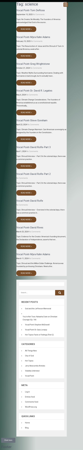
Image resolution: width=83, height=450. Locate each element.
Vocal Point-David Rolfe (29, 200)
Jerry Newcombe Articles (35, 366)
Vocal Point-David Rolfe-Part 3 (33, 147)
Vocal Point (29, 376)
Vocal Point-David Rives (29, 227)
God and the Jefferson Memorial (38, 309)
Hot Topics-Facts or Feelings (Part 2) (39, 335)
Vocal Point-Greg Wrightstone (33, 63)
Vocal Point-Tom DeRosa (30, 10)
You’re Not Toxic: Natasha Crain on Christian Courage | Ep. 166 (40, 318)
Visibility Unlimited (32, 371)
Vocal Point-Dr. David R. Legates (34, 90)
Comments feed (31, 402)
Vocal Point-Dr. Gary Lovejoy (36, 330)
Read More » (26, 29)
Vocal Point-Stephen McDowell (37, 325)
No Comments (38, 14)
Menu (65, 5)
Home (27, 423)
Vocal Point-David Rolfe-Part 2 (33, 173)
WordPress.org (31, 407)
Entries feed (30, 397)
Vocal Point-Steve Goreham (31, 120)
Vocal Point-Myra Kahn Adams (33, 37)
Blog (27, 428)
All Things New (31, 351)
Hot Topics (29, 361)
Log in (27, 392)
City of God (29, 356)
